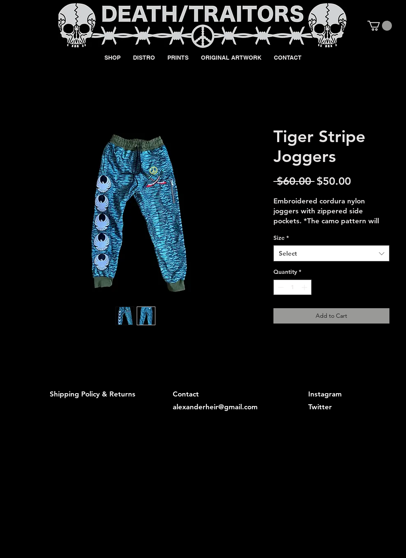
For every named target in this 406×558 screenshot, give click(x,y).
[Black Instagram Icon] (354, 25)
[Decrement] (280, 287)
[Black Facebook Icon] (340, 25)
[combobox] (331, 253)
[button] (379, 26)
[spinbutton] (292, 287)
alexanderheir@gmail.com (215, 407)
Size (281, 238)
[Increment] (305, 287)
